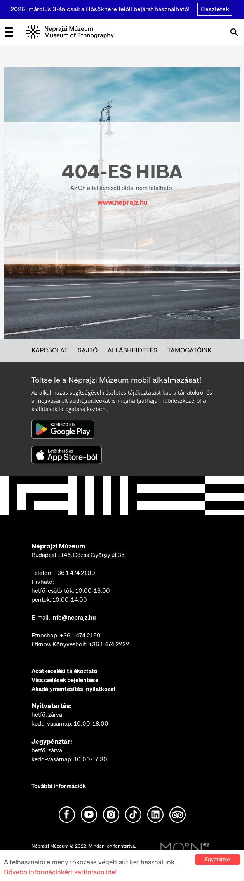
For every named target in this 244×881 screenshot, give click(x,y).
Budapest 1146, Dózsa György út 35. (78, 555)
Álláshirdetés (132, 350)
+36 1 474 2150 (80, 635)
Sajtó (88, 350)
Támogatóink (189, 350)
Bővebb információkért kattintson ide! (60, 873)
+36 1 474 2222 (109, 644)
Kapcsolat (49, 350)
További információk (58, 786)
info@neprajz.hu (73, 618)
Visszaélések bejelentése (64, 680)
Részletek (215, 9)
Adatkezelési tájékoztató (64, 671)
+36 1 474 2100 (74, 573)
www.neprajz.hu (122, 202)
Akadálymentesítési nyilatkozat (73, 689)
